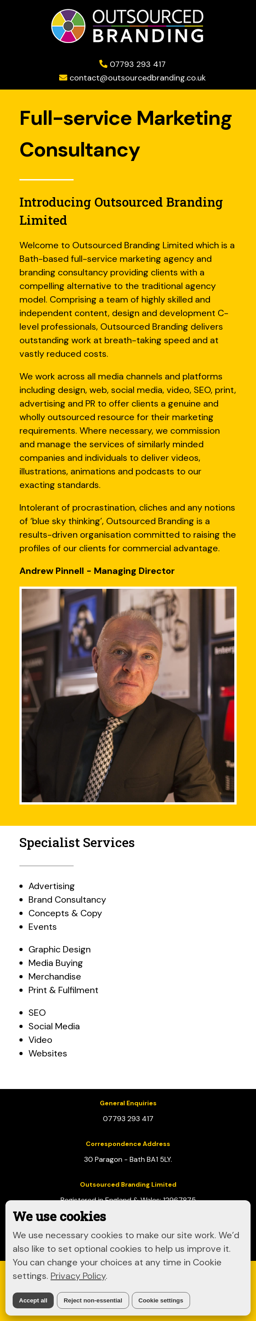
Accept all (33, 1300)
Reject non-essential (93, 1300)
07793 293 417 (138, 64)
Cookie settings (161, 1300)
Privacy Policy (78, 1276)
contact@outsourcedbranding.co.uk (138, 77)
